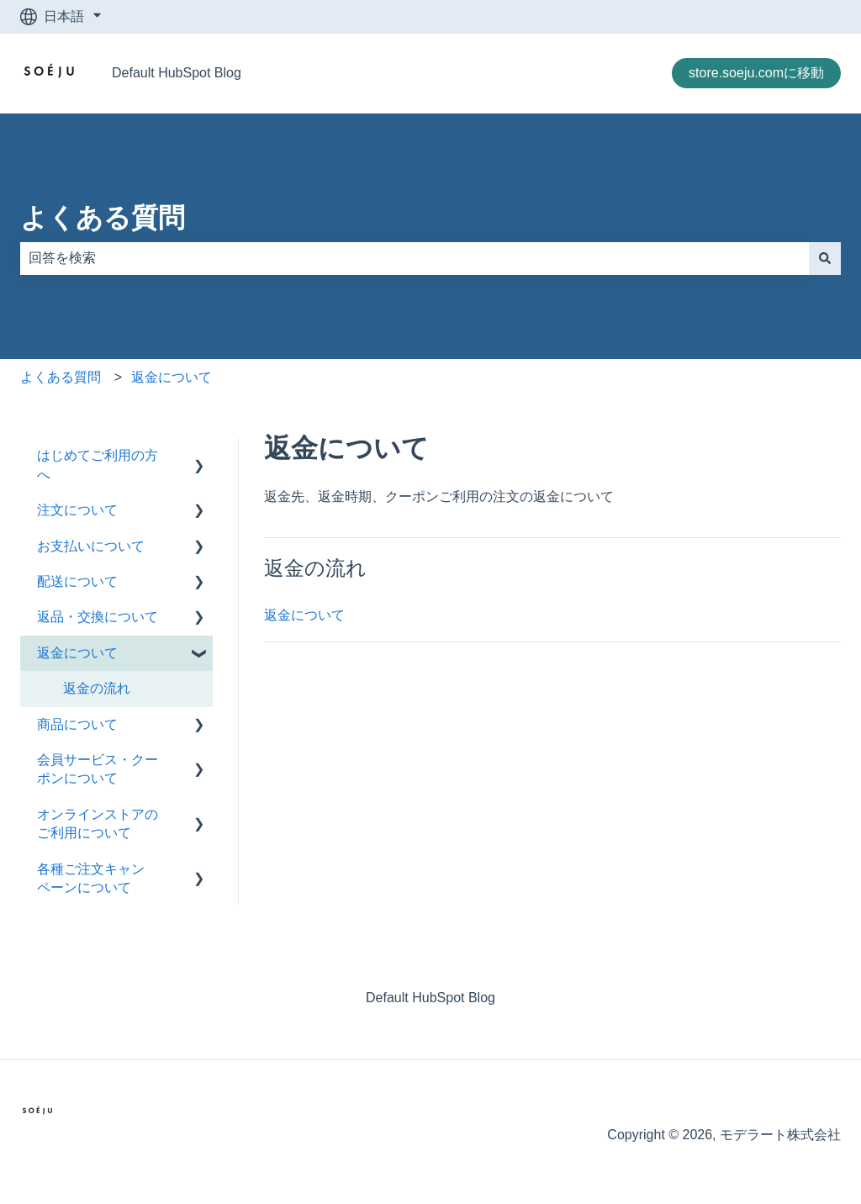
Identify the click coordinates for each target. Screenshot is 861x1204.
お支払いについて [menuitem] (91, 546)
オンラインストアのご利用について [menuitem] (97, 823)
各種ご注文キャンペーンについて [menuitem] (91, 878)
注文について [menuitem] (77, 510)
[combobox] (414, 258)
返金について (171, 377)
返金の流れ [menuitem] (96, 688)
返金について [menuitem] (77, 653)
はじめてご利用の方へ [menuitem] (97, 464)
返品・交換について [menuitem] (97, 617)
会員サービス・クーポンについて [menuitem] (97, 768)
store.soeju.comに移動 (756, 73)
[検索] (825, 258)
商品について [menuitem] (77, 724)
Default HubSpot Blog (176, 73)
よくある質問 (102, 218)
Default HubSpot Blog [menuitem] (430, 997)
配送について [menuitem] (77, 581)
